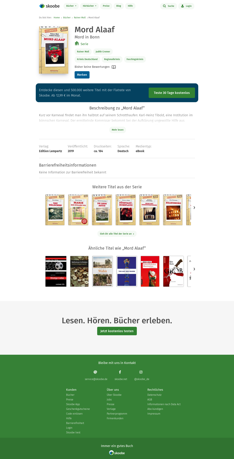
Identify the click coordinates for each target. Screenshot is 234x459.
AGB (149, 399)
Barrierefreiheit (75, 423)
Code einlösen (74, 413)
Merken (82, 75)
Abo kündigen (155, 409)
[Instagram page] (142, 375)
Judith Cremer (103, 51)
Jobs (109, 399)
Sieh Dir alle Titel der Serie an (117, 233)
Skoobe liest (73, 432)
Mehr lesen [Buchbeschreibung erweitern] (118, 129)
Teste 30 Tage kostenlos (172, 93)
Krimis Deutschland (87, 59)
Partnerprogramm (117, 413)
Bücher (70, 6)
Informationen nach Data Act (164, 404)
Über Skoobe (114, 394)
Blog (118, 6)
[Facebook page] (120, 375)
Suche (168, 5)
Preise (106, 6)
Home (57, 17)
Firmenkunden (115, 418)
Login (186, 5)
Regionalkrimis (112, 59)
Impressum (153, 413)
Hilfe (130, 6)
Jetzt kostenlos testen (117, 331)
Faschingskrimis (135, 59)
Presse (110, 404)
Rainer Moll (80, 17)
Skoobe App (73, 404)
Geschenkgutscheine (78, 409)
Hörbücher (89, 6)
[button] (194, 207)
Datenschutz (154, 394)
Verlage (111, 409)
